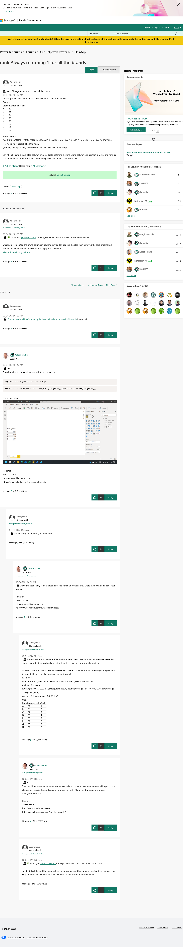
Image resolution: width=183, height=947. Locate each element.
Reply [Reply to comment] (110, 268)
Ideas (71, 20)
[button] (91, 70)
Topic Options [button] (108, 69)
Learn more (8, 10)
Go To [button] (176, 27)
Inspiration (59, 20)
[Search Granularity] (99, 33)
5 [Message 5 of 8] (30, 740)
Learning (108, 20)
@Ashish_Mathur (11, 165)
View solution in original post (17, 252)
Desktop (80, 52)
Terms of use (162, 928)
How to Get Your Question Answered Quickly (148, 152)
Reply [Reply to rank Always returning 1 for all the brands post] (110, 193)
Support (120, 20)
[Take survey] (136, 129)
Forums (47, 20)
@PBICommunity (38, 165)
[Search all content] (145, 33)
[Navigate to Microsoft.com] (7, 20)
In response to (14, 227)
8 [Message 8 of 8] (11, 328)
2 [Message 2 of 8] (11, 491)
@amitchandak (15, 319)
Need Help (15, 186)
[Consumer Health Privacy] (37, 937)
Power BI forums (11, 52)
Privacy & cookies (146, 928)
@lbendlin (72, 319)
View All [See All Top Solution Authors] (131, 215)
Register (147, 27)
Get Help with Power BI (55, 52)
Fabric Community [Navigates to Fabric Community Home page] (30, 20)
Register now (91, 42)
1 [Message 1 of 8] (11, 193)
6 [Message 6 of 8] (30, 821)
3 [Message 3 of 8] (17, 543)
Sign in (157, 27)
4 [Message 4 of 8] (24, 617)
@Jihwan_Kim (45, 319)
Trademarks (177, 928)
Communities (84, 20)
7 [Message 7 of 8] (11, 261)
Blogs (97, 20)
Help (167, 27)
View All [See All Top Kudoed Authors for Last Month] (131, 275)
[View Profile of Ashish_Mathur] (21, 354)
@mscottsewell (59, 319)
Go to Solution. (63, 174)
